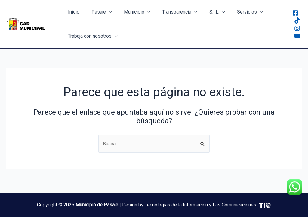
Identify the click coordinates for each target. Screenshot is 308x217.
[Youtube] (297, 36)
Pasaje (98, 12)
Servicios (237, 12)
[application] (105, 12)
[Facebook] (295, 13)
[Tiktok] (297, 20)
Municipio (131, 12)
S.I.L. (206, 12)
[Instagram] (297, 28)
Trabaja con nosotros (91, 36)
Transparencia (171, 12)
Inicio (72, 12)
